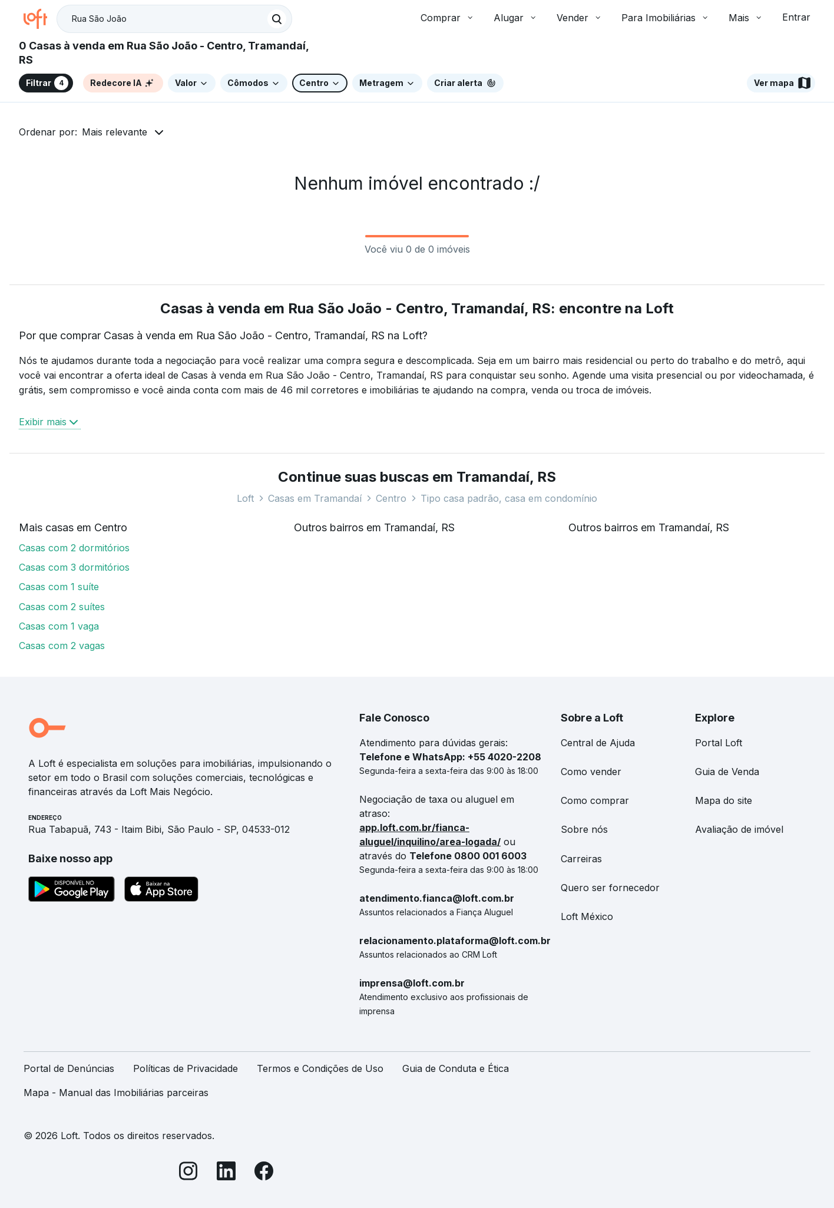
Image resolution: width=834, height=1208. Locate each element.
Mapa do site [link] (723, 800)
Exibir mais (50, 422)
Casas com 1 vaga (59, 626)
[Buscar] (276, 18)
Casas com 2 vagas (62, 645)
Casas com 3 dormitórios (74, 567)
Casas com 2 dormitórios (74, 548)
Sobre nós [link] (584, 829)
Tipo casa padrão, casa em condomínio (509, 498)
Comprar (448, 18)
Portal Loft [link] (718, 743)
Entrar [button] (796, 17)
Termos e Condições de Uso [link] (320, 1068)
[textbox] (174, 19)
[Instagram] (188, 1172)
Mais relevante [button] (114, 132)
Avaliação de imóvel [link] (739, 829)
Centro (391, 498)
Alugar (516, 18)
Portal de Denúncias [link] (69, 1068)
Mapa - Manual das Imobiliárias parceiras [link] (116, 1092)
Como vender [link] (591, 771)
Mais (746, 18)
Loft (245, 498)
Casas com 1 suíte (59, 587)
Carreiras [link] (581, 859)
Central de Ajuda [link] (598, 743)
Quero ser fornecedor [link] (610, 887)
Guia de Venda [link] (727, 771)
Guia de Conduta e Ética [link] (455, 1068)
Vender (580, 18)
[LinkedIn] (226, 1172)
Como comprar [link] (595, 800)
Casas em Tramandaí (315, 498)
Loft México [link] (587, 916)
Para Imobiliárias (665, 18)
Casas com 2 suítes (62, 607)
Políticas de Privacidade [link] (185, 1068)
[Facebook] (263, 1172)
